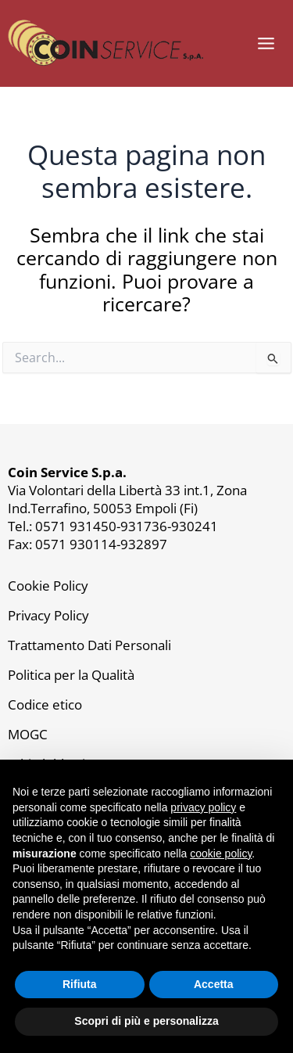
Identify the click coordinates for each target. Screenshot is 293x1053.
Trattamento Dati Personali (89, 644)
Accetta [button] (214, 984)
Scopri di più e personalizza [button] (146, 1021)
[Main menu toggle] (265, 43)
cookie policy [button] (221, 853)
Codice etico (45, 704)
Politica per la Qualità (71, 674)
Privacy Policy (48, 615)
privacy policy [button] (203, 807)
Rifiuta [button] (80, 984)
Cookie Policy (48, 585)
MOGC (28, 733)
